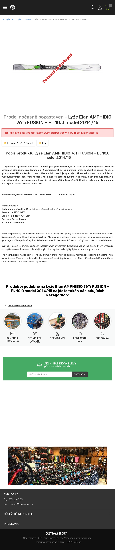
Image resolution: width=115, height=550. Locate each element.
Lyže (19, 19)
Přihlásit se (100, 7)
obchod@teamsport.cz (21, 504)
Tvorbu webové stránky (46, 542)
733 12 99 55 (16, 499)
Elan (44, 143)
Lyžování (10, 19)
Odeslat (78, 374)
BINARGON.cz (74, 542)
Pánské (27, 19)
